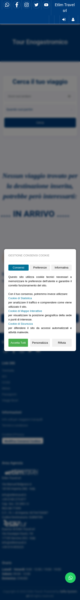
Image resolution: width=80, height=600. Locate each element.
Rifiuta (62, 342)
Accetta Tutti (18, 342)
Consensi (18, 267)
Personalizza (40, 342)
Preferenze (40, 267)
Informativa (61, 267)
